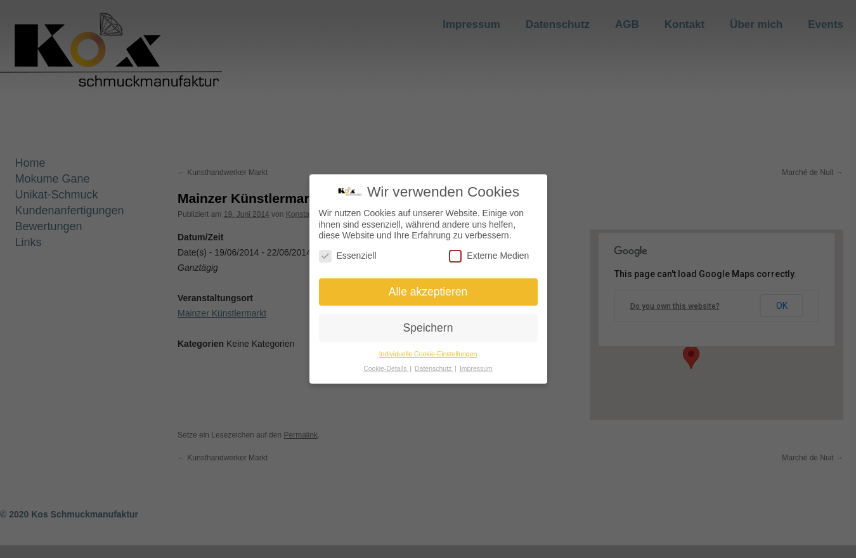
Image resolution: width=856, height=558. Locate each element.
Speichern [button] (428, 327)
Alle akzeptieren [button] (428, 291)
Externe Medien (489, 256)
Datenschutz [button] (434, 368)
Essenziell (348, 256)
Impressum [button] (476, 368)
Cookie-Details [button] (385, 368)
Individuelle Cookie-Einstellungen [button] (428, 354)
